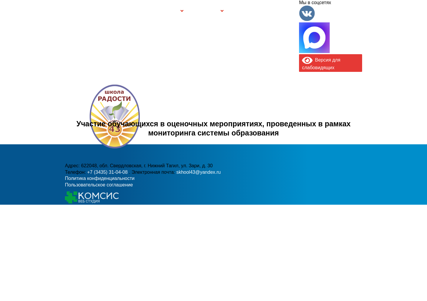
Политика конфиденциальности (99, 178)
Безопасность (204, 11)
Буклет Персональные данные (245, 11)
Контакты (286, 11)
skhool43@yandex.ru (198, 172)
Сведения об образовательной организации (116, 11)
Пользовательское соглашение (99, 184)
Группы (170, 11)
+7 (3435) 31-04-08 (108, 172)
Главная (83, 11)
